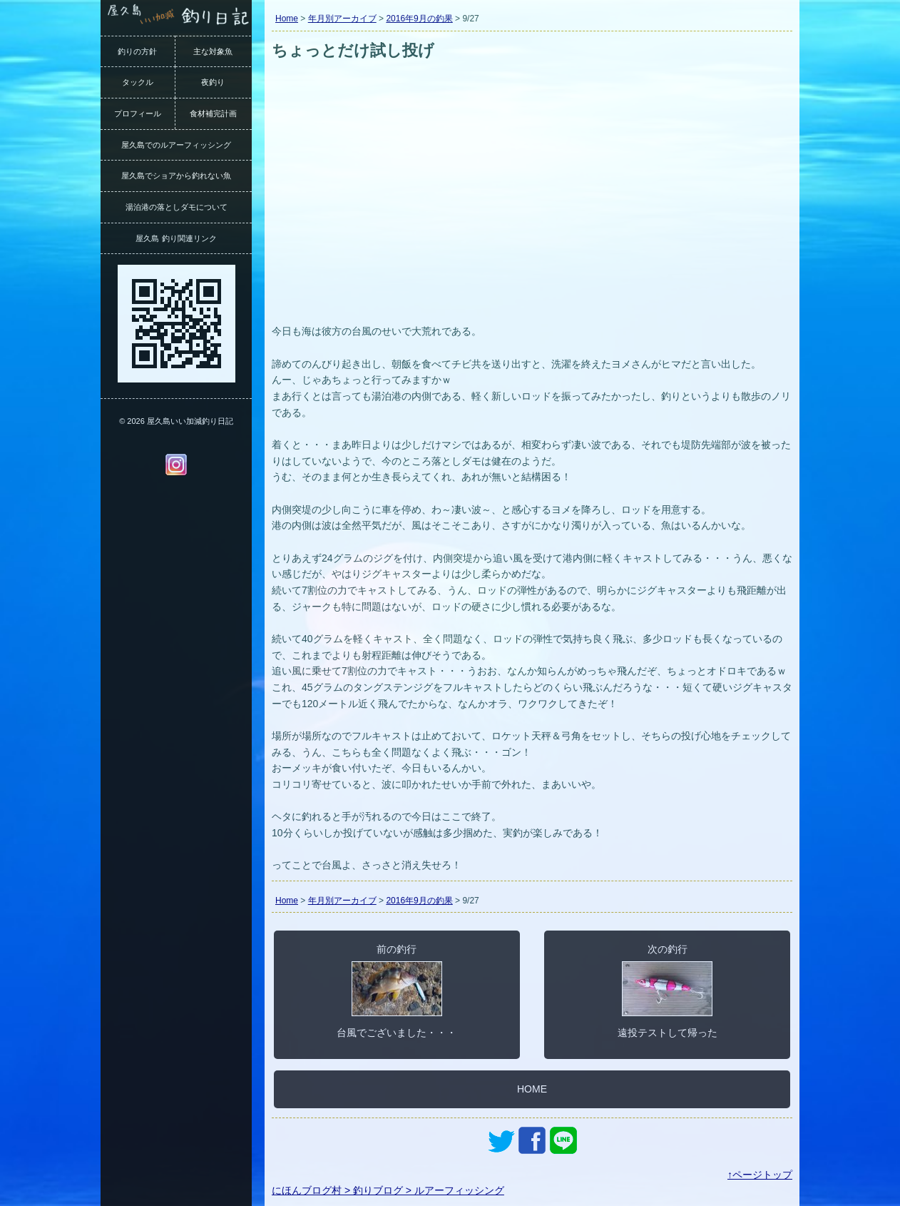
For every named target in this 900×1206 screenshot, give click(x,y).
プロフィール (137, 113)
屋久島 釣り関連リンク (175, 238)
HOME (532, 1089)
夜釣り (213, 82)
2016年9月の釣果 (419, 19)
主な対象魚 (212, 51)
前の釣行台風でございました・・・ (396, 990)
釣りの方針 (137, 51)
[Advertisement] (532, 213)
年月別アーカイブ (342, 19)
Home (286, 19)
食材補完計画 (213, 113)
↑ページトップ (759, 1174)
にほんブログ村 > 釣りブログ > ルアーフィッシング (388, 1190)
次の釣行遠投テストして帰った (667, 990)
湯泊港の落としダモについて (176, 207)
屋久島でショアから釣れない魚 (176, 175)
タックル (137, 82)
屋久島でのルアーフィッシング (176, 145)
